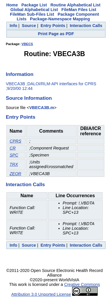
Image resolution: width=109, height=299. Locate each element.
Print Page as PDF (56, 33)
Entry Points (53, 25)
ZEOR (15, 173)
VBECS (27, 44)
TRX (14, 164)
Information (19, 74)
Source (29, 25)
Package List (34, 5)
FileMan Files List (78, 9)
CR (13, 148)
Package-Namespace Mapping (60, 19)
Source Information (29, 98)
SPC (14, 155)
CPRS (15, 141)
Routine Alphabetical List (75, 5)
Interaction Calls (86, 25)
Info (13, 25)
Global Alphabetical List (34, 9)
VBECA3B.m (41, 107)
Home (12, 5)
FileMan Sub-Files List (32, 14)
